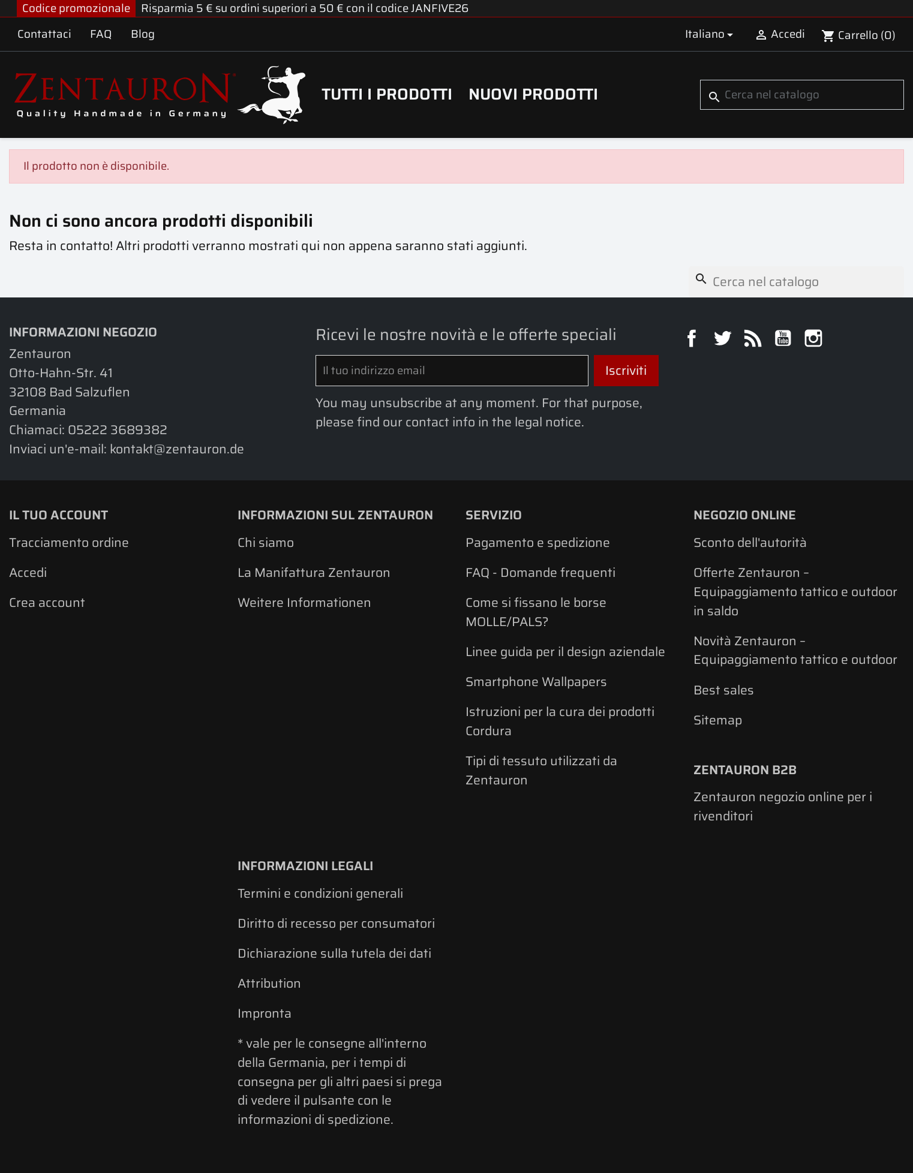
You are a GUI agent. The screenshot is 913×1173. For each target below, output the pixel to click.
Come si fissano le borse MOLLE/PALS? (535, 611)
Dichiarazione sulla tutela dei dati (334, 953)
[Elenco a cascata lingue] (711, 34)
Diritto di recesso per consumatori (336, 923)
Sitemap (717, 720)
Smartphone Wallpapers (536, 681)
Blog (143, 34)
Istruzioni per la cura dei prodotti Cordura (559, 721)
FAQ (101, 34)
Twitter (724, 340)
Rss (754, 340)
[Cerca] (802, 95)
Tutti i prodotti (387, 94)
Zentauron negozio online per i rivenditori (782, 806)
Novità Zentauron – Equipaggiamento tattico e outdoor (795, 650)
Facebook (693, 340)
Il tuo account (58, 515)
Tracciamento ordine (69, 542)
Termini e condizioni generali (320, 893)
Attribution (269, 983)
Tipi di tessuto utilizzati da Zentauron (541, 770)
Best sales (723, 690)
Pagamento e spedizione (537, 542)
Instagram (815, 340)
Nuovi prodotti (533, 94)
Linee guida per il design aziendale (565, 651)
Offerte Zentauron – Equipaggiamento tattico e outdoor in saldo (795, 591)
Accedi (28, 572)
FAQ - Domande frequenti (540, 572)
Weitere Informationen (304, 602)
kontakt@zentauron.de (177, 449)
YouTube (784, 340)
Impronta (265, 1013)
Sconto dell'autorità (750, 542)
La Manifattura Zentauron (314, 572)
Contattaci (44, 34)
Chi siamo (266, 542)
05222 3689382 (117, 430)
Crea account (47, 602)
